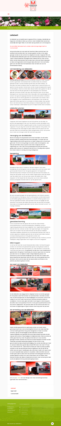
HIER (18, 378)
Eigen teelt (13, 391)
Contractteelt (14, 393)
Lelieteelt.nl (18, 423)
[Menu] (8, 14)
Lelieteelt (13, 388)
